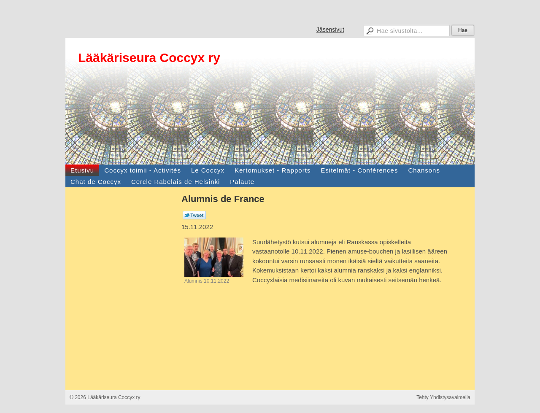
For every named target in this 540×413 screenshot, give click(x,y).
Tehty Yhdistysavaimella (443, 397)
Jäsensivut (330, 29)
